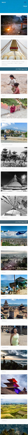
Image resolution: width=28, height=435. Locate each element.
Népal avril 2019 (6, 61)
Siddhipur (4, 421)
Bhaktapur (4, 321)
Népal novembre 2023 (7, 37)
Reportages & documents (8, 169)
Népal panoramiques (7, 145)
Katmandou (4, 248)
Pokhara (4, 372)
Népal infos (5, 218)
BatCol (4, 2)
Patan (3, 396)
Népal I (4, 96)
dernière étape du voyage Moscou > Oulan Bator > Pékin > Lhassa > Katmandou (13, 63)
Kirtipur (4, 272)
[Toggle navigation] (25, 2)
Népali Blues (5, 193)
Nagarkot (4, 296)
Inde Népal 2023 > (19, 37)
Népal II (4, 120)
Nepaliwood (5, 347)
